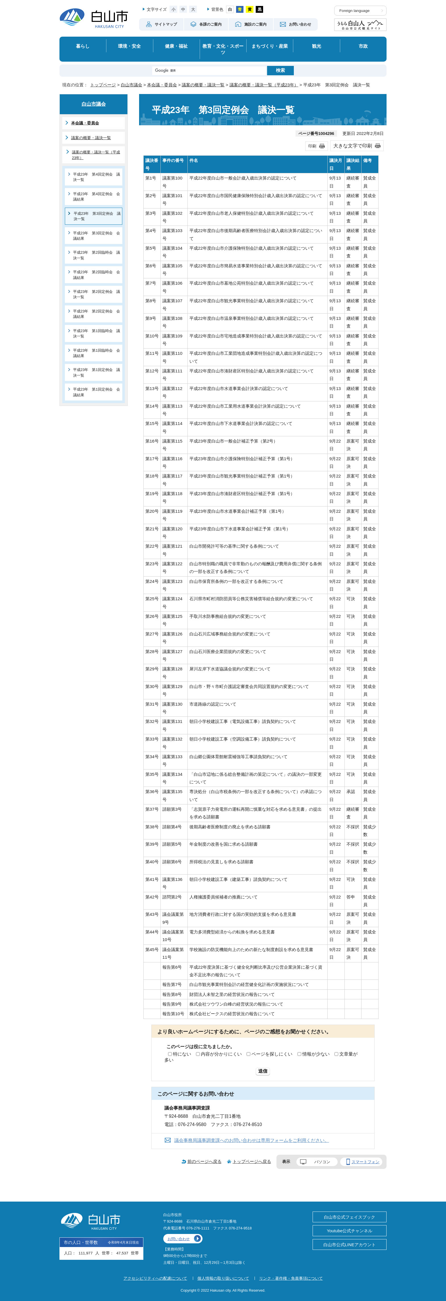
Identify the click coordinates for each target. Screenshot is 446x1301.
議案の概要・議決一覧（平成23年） (264, 84)
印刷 (312, 146)
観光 (316, 46)
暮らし (83, 46)
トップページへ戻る (252, 1161)
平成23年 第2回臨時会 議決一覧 (96, 255)
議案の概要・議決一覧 (203, 84)
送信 (262, 1071)
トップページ (103, 84)
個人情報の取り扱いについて (223, 1278)
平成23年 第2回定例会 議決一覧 (96, 294)
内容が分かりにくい (221, 1054)
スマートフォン (365, 1162)
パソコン (322, 1162)
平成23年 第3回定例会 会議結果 (96, 236)
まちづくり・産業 (269, 46)
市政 (363, 46)
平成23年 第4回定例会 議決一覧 (96, 177)
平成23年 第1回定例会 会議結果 (96, 392)
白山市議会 (131, 84)
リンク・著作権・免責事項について (291, 1278)
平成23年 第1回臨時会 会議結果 (96, 353)
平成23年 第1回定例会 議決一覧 (96, 372)
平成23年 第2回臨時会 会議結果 (96, 275)
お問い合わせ (179, 1239)
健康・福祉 (176, 46)
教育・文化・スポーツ (223, 49)
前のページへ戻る (204, 1161)
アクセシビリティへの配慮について (155, 1278)
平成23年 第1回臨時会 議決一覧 (96, 333)
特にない (182, 1054)
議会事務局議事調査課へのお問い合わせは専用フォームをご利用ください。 (251, 1140)
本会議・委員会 (162, 84)
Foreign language (354, 11)
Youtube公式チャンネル (349, 1230)
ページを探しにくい (271, 1054)
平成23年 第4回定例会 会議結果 (96, 196)
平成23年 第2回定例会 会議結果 (96, 314)
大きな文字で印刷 (352, 146)
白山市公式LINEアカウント (349, 1244)
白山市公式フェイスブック (349, 1217)
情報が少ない (316, 1054)
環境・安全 (129, 46)
